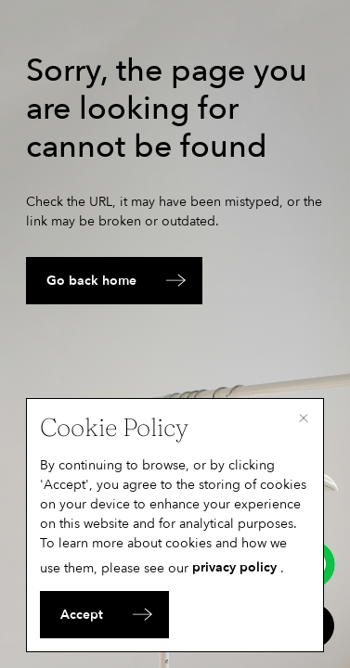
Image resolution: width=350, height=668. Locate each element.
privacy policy (234, 567)
